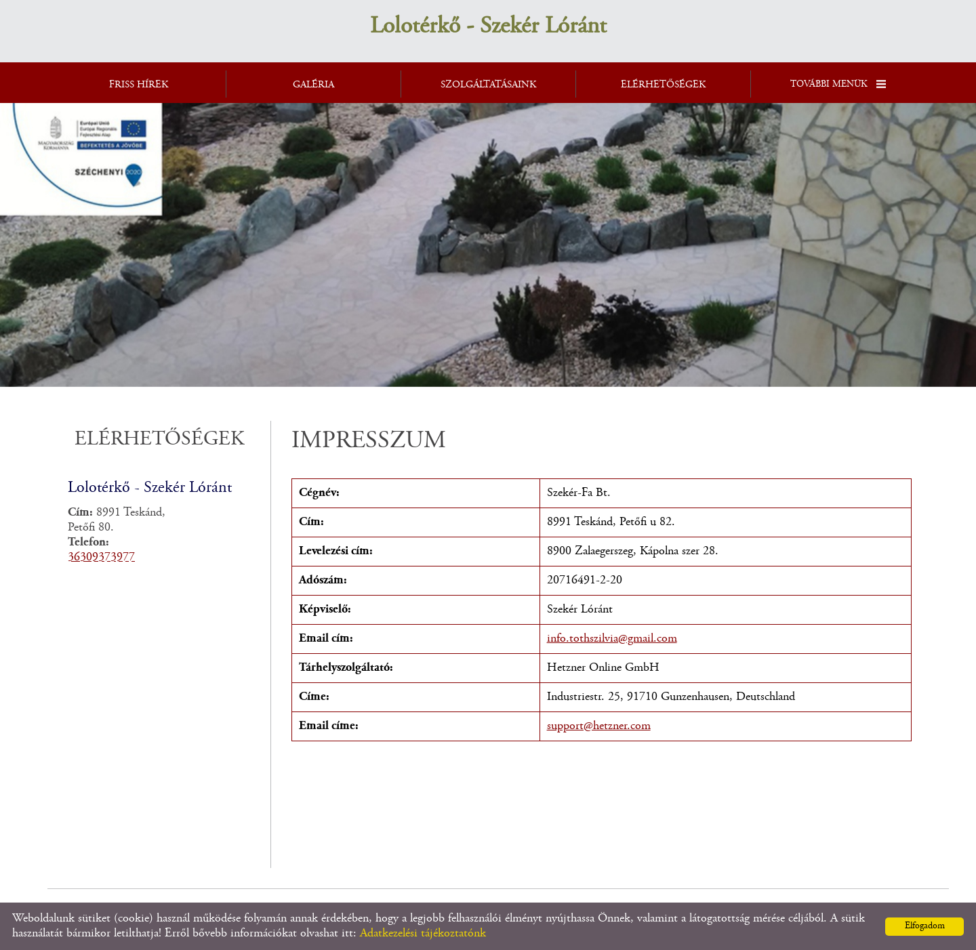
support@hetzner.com (599, 726)
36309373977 (101, 558)
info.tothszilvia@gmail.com (612, 639)
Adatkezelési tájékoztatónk (423, 934)
